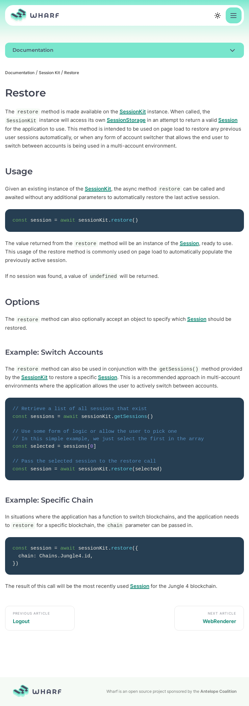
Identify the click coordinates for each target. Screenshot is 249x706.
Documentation (19, 72)
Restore (71, 72)
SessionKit (133, 112)
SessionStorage (126, 120)
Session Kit (49, 72)
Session (228, 120)
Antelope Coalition (218, 691)
